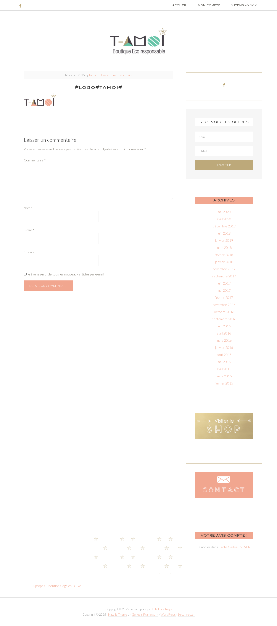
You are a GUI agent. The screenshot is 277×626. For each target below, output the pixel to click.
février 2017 (224, 297)
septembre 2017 (224, 276)
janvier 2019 (224, 240)
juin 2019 (224, 233)
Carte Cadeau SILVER (234, 547)
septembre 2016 (224, 319)
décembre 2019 (224, 226)
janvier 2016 (224, 347)
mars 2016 (224, 340)
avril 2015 (224, 369)
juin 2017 (224, 283)
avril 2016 (224, 333)
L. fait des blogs (162, 609)
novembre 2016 (224, 305)
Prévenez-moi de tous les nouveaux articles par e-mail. (65, 274)
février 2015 (224, 383)
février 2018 (224, 255)
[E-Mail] (224, 151)
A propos (39, 586)
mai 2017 (224, 290)
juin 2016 (224, 326)
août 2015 (224, 355)
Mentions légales (59, 586)
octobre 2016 (224, 312)
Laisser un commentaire (117, 75)
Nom (28, 208)
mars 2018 (224, 247)
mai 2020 (224, 212)
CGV (77, 586)
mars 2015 (224, 376)
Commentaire (35, 160)
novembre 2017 (224, 269)
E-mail (29, 230)
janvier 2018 (224, 262)
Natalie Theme (117, 614)
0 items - (244, 5)
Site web (30, 252)
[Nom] (224, 137)
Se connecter (186, 614)
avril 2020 (224, 219)
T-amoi (138, 41)
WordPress (168, 614)
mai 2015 (224, 362)
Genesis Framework (145, 614)
